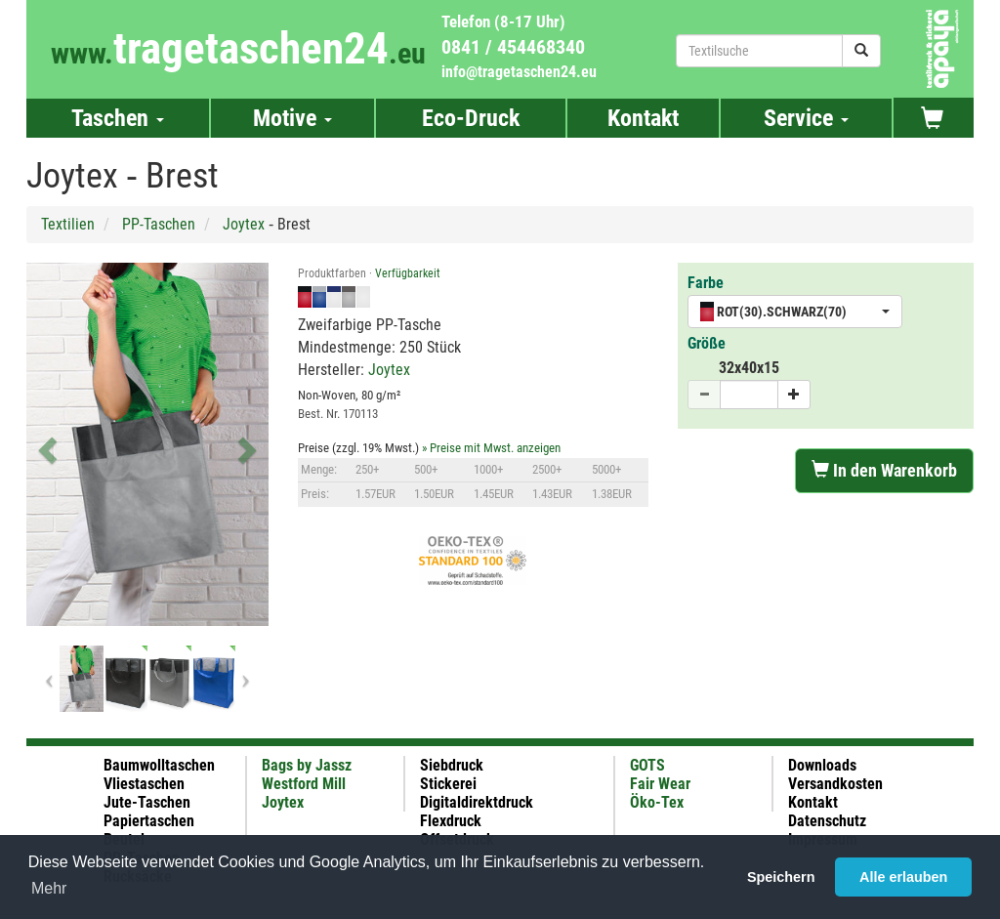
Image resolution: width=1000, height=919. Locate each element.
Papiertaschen (149, 821)
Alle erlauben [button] (903, 877)
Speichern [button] (781, 877)
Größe (707, 343)
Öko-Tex (657, 802)
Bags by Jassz (307, 765)
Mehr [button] (48, 888)
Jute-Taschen (147, 802)
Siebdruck (451, 765)
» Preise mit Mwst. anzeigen (491, 447)
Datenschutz (827, 821)
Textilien (68, 224)
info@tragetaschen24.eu (519, 72)
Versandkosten (835, 783)
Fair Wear (660, 783)
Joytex (244, 224)
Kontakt (643, 118)
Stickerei (448, 783)
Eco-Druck (471, 118)
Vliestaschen (144, 783)
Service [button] (806, 118)
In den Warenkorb (884, 470)
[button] (44, 444)
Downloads (822, 765)
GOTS (647, 765)
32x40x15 (749, 367)
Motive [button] (292, 118)
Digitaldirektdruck (476, 802)
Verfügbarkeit (407, 273)
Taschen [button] (117, 118)
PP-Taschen (158, 224)
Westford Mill (304, 783)
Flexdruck (450, 821)
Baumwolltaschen (159, 765)
